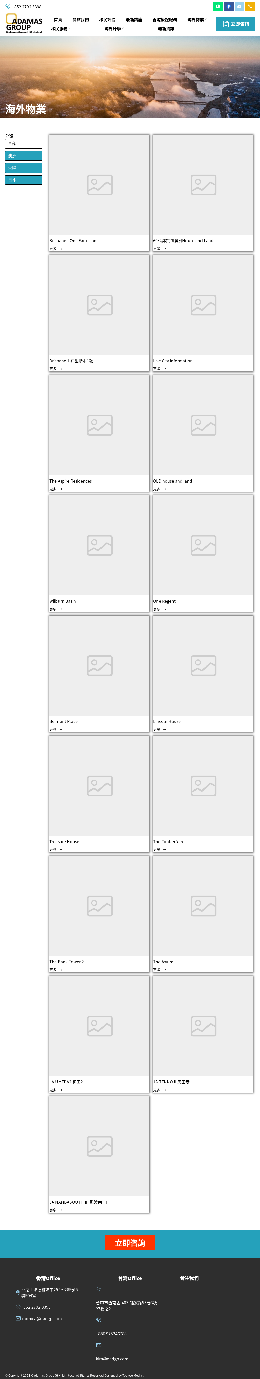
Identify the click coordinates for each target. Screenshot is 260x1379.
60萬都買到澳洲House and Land (183, 240)
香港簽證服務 (165, 19)
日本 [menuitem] (12, 180)
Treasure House (64, 841)
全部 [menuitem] (12, 143)
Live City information (173, 361)
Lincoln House (167, 721)
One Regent (164, 601)
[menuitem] (58, 19)
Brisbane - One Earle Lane (74, 240)
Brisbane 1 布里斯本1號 (71, 361)
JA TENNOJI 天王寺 (171, 1082)
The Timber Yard (169, 841)
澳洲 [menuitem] (12, 155)
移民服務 (59, 28)
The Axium (163, 961)
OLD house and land (172, 481)
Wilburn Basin (62, 601)
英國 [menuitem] (12, 167)
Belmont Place (63, 721)
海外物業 (195, 19)
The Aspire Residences (70, 481)
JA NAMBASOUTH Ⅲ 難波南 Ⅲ (78, 1202)
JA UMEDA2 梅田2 (66, 1082)
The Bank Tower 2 (66, 961)
